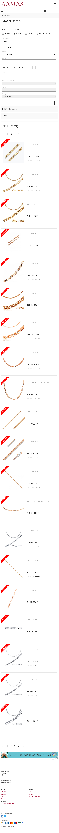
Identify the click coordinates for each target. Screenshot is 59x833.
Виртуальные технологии (7, 828)
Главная (3, 15)
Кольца (2, 793)
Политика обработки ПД (34, 796)
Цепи (2, 798)
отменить (14, 109)
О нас (30, 791)
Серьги (2, 796)
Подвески (3, 794)
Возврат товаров (5, 806)
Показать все (6, 737)
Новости (31, 794)
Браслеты (3, 791)
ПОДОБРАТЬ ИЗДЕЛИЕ (47, 103)
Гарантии (3, 805)
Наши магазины (32, 793)
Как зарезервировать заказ (7, 803)
